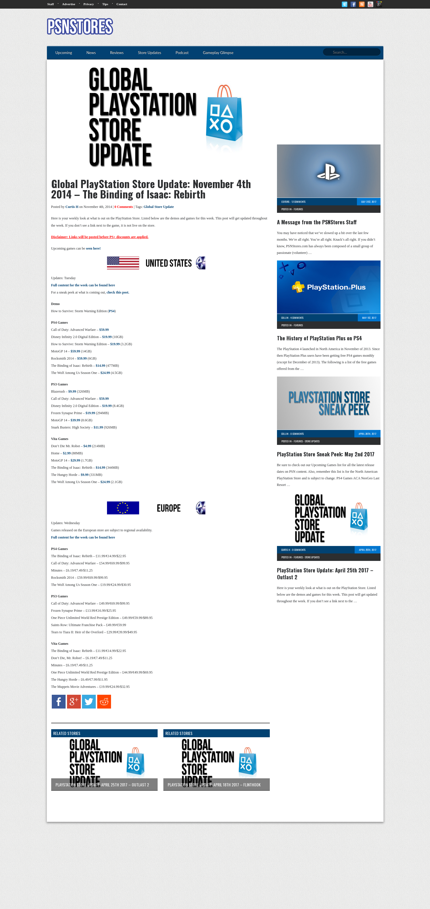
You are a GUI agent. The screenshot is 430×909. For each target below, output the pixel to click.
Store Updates (312, 441)
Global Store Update (159, 207)
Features (298, 209)
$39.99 (75, 420)
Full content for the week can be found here (83, 285)
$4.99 (87, 446)
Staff (50, 4)
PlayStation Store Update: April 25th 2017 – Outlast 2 (325, 573)
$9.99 (72, 391)
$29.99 (75, 460)
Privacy (88, 4)
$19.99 (107, 337)
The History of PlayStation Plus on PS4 (319, 338)
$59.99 (104, 330)
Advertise (68, 4)
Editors (285, 202)
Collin (284, 318)
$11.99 (98, 427)
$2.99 (67, 453)
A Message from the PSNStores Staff (317, 222)
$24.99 (105, 373)
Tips (105, 4)
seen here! (93, 248)
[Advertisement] (278, 27)
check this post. (118, 292)
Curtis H (72, 207)
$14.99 (100, 366)
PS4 (111, 311)
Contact (121, 4)
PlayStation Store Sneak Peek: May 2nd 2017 (325, 454)
